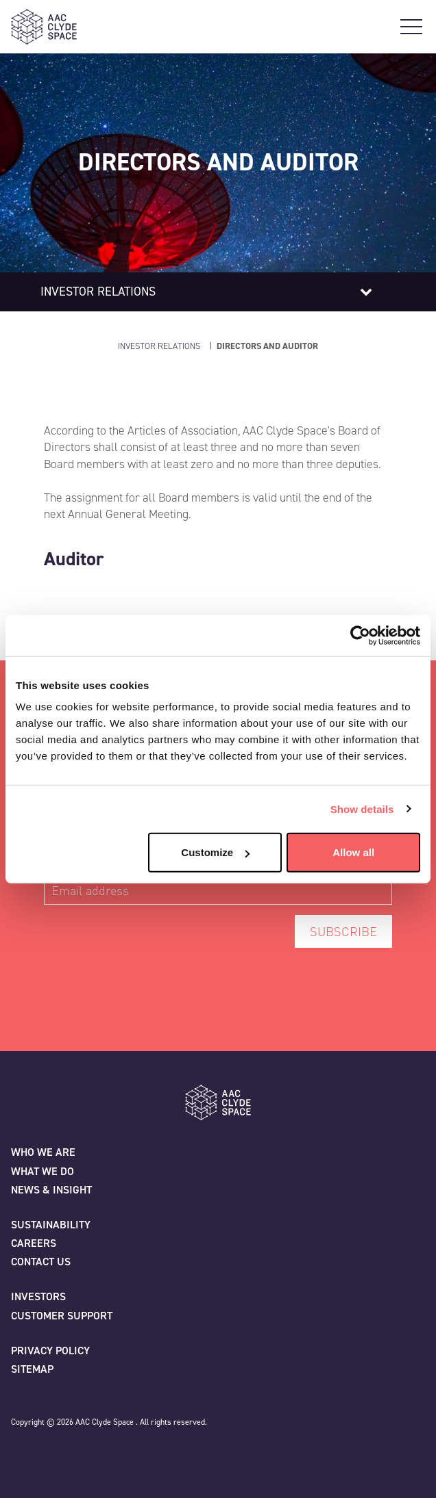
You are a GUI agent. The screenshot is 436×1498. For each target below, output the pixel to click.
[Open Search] (387, 27)
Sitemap (32, 1369)
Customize (215, 852)
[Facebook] (52, 1454)
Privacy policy (50, 1350)
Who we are (43, 1152)
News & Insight (51, 1190)
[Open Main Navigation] (411, 27)
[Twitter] (22, 1454)
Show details (362, 808)
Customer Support (61, 1315)
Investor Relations (159, 346)
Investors (38, 1296)
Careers (33, 1243)
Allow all (353, 852)
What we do (42, 1171)
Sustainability (50, 1224)
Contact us (41, 1261)
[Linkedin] (82, 1454)
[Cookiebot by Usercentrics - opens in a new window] (360, 635)
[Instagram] (112, 1454)
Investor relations (98, 291)
